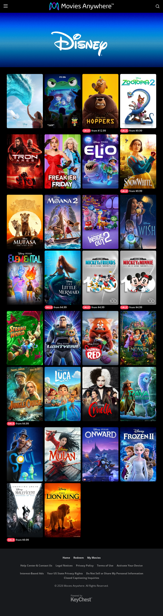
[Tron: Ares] (25, 161)
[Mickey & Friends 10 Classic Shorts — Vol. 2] (100, 280)
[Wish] (138, 222)
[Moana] (25, 101)
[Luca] (63, 394)
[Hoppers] (100, 103)
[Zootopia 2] (138, 103)
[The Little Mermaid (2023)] (63, 280)
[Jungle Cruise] (25, 396)
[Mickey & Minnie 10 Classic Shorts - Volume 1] (138, 280)
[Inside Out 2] (100, 222)
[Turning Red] (100, 338)
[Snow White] (138, 163)
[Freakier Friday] (63, 161)
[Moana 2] (63, 222)
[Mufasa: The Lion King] (25, 222)
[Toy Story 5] (63, 101)
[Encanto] (138, 338)
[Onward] (100, 454)
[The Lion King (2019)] (63, 510)
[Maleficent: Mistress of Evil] (25, 512)
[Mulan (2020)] (63, 454)
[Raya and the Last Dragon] (138, 394)
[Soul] (25, 454)
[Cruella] (100, 394)
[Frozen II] (138, 454)
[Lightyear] (63, 338)
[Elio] (100, 161)
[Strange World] (25, 338)
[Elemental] (25, 278)
